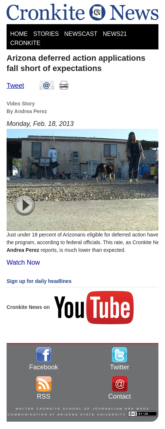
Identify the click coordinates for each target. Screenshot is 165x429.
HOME (19, 34)
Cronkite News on (71, 307)
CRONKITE (25, 43)
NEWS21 (115, 34)
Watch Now (23, 262)
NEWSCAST (80, 34)
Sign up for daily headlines (39, 281)
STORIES (46, 34)
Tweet (15, 85)
